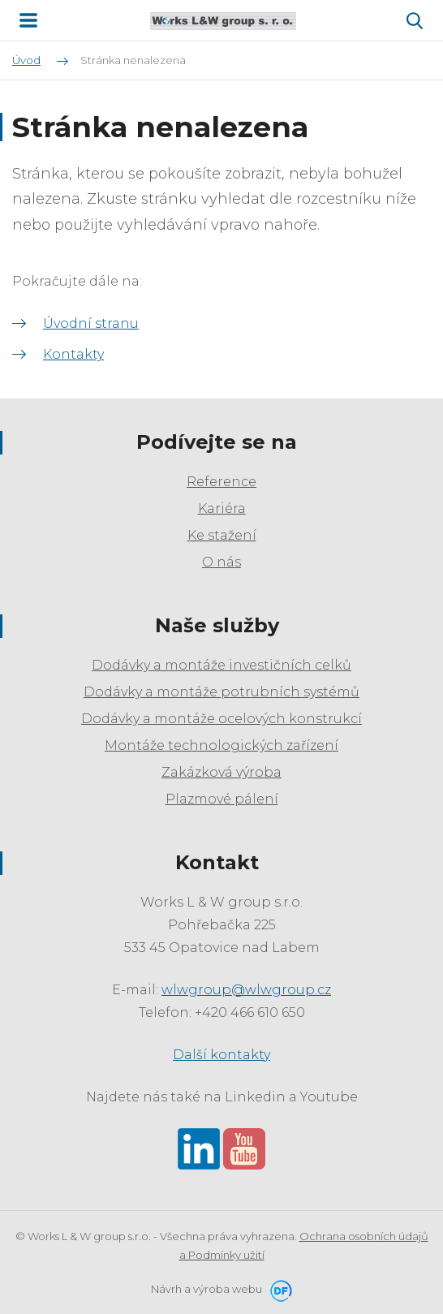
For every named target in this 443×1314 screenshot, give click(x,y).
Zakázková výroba (221, 772)
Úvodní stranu (91, 323)
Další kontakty (221, 1054)
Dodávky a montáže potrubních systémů (221, 692)
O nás (221, 562)
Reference (221, 481)
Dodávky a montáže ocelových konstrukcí (221, 718)
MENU (28, 20)
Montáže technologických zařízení (221, 745)
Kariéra (222, 508)
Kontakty (73, 354)
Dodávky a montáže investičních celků (221, 665)
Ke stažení (221, 535)
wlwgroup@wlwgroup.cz (246, 989)
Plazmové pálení (222, 799)
